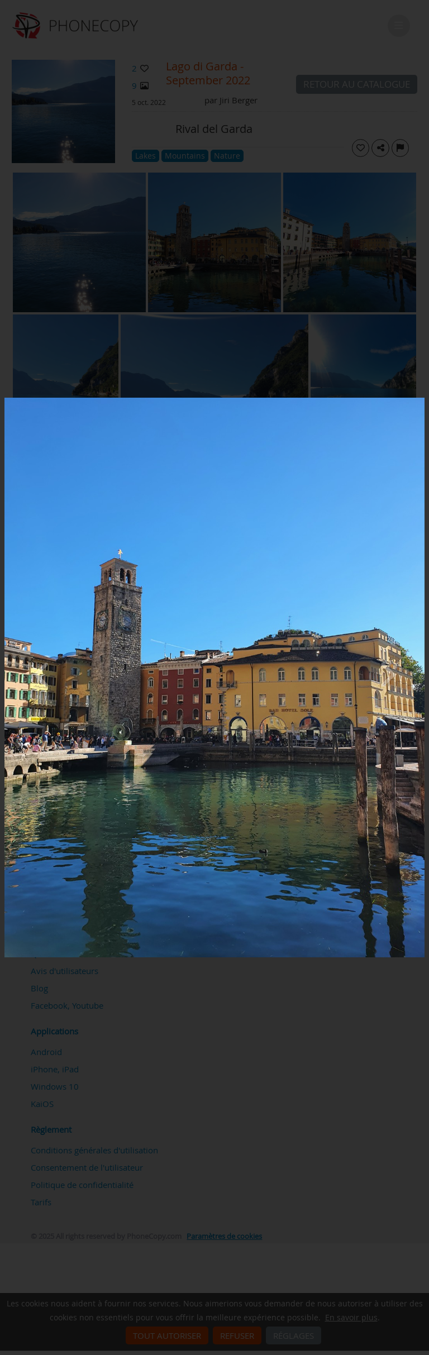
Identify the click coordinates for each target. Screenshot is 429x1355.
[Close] (422, 400)
